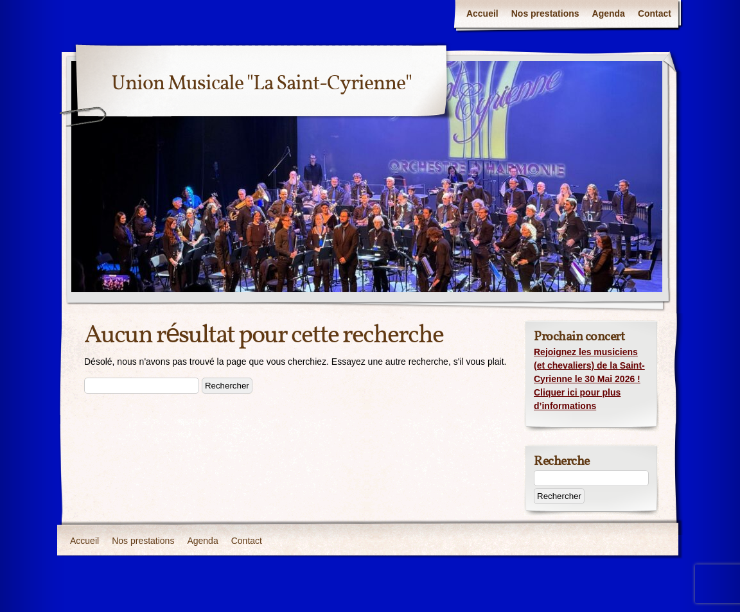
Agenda (608, 13)
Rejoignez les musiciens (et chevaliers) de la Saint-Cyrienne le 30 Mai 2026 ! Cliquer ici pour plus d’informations (589, 379)
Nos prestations (545, 13)
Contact (654, 13)
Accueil (482, 13)
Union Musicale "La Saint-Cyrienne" (261, 84)
